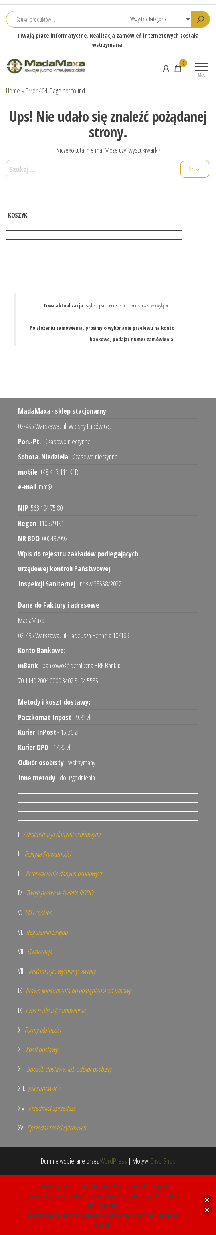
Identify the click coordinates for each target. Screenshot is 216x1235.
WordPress (113, 1161)
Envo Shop (163, 1161)
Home (13, 90)
